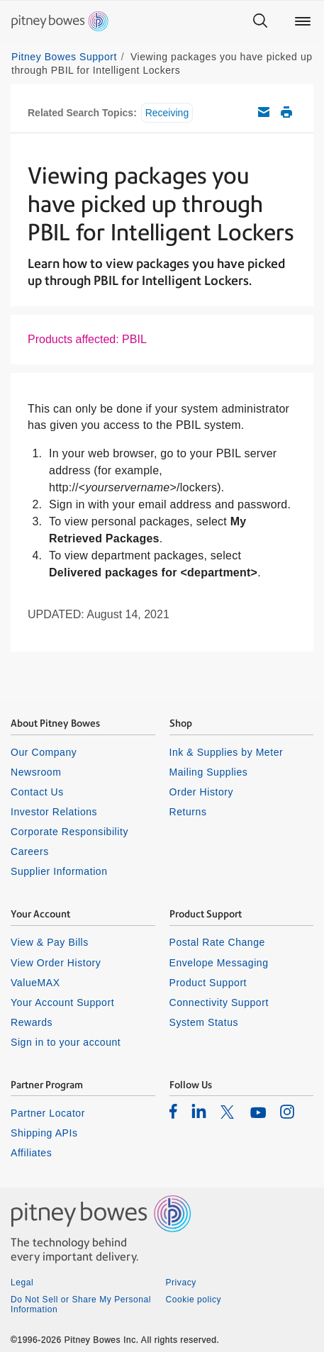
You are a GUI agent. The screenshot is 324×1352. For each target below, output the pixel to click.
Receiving (167, 112)
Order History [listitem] (201, 792)
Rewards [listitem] (31, 1022)
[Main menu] (302, 21)
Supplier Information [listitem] (59, 871)
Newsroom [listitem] (36, 772)
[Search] (260, 21)
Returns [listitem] (188, 811)
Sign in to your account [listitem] (66, 1042)
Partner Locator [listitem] (48, 1113)
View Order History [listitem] (56, 962)
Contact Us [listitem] (37, 792)
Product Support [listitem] (208, 982)
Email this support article (263, 112)
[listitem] (173, 1111)
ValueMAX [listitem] (35, 982)
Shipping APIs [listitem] (44, 1133)
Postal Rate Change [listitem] (217, 942)
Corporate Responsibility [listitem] (69, 831)
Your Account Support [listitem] (62, 1002)
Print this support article (286, 112)
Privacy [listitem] (181, 1282)
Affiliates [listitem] (31, 1152)
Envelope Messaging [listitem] (219, 962)
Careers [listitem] (30, 851)
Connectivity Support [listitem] (219, 1002)
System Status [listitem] (204, 1022)
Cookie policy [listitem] (194, 1299)
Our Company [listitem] (44, 752)
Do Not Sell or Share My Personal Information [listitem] (81, 1304)
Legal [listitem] (22, 1282)
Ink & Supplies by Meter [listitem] (226, 752)
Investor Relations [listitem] (54, 811)
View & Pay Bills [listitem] (50, 942)
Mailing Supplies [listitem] (208, 772)
